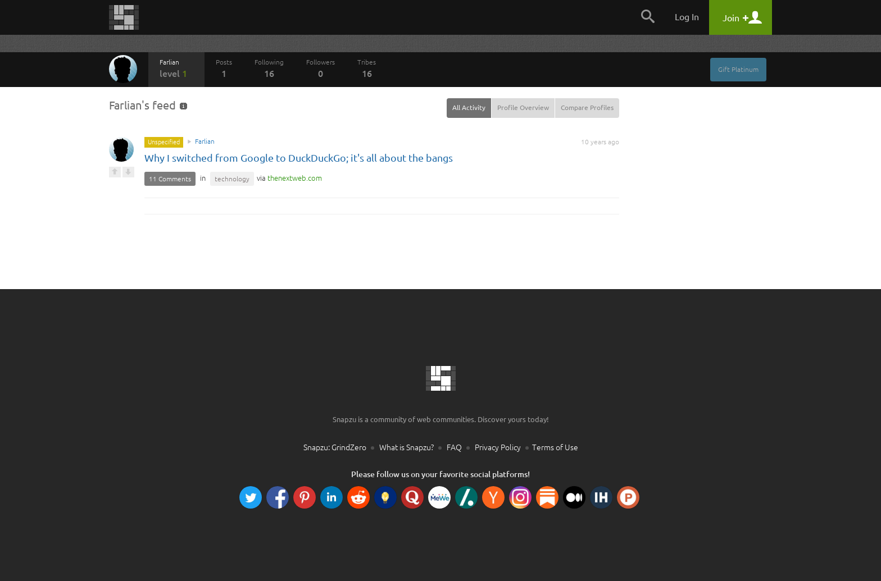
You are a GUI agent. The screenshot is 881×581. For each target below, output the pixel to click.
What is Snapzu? (406, 447)
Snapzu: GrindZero (334, 447)
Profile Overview (523, 107)
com (294, 178)
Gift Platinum (738, 69)
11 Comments (170, 178)
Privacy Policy (498, 447)
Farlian (176, 68)
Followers (320, 68)
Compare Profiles (587, 107)
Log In (687, 17)
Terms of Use (555, 447)
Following (269, 68)
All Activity (468, 107)
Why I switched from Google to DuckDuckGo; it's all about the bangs (298, 157)
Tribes (366, 68)
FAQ (454, 447)
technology (232, 178)
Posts (224, 68)
